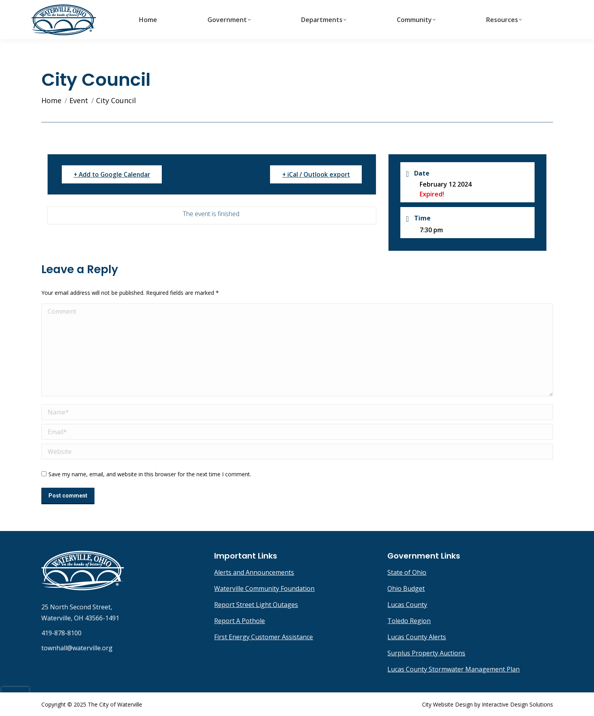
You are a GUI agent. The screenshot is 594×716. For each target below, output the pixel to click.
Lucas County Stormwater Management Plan (453, 669)
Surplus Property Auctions (426, 653)
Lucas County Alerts (416, 637)
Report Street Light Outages (256, 604)
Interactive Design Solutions (517, 704)
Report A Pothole (239, 620)
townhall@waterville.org (517, 7)
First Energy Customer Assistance (263, 637)
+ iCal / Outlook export (313, 174)
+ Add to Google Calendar (114, 174)
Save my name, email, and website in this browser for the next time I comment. (149, 474)
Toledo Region (409, 620)
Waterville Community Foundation (264, 588)
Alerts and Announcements (254, 572)
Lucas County (407, 604)
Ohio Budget (406, 588)
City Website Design (447, 704)
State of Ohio (406, 572)
